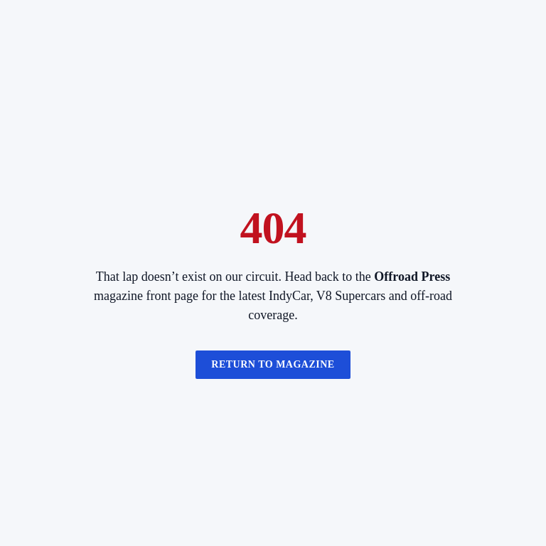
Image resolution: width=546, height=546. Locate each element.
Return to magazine (272, 364)
